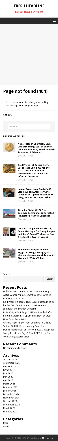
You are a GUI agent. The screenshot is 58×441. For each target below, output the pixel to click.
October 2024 (10, 401)
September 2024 (11, 404)
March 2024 (9, 408)
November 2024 (11, 397)
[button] (53, 20)
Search (6, 274)
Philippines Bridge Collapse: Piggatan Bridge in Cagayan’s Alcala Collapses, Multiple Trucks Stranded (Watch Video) (36, 254)
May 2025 (8, 376)
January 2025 (9, 390)
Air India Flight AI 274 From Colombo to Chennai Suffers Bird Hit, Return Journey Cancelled (36, 213)
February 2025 (10, 387)
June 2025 (8, 373)
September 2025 (11, 362)
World (6, 426)
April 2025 (8, 380)
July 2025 (7, 369)
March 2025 (9, 383)
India (5, 422)
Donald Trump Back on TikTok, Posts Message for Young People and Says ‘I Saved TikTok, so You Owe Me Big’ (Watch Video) (36, 232)
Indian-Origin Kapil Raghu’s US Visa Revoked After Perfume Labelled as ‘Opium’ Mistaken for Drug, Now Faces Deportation (36, 193)
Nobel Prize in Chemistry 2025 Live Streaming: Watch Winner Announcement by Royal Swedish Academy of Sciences (36, 148)
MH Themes (47, 438)
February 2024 (10, 411)
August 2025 (9, 366)
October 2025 (10, 359)
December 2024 (11, 394)
